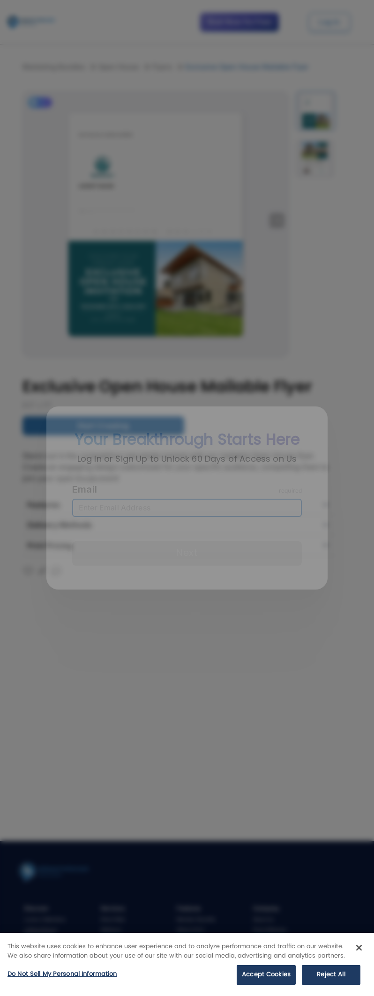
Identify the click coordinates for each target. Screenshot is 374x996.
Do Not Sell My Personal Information (62, 974)
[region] (187, 964)
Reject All (331, 975)
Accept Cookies (266, 975)
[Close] (359, 947)
